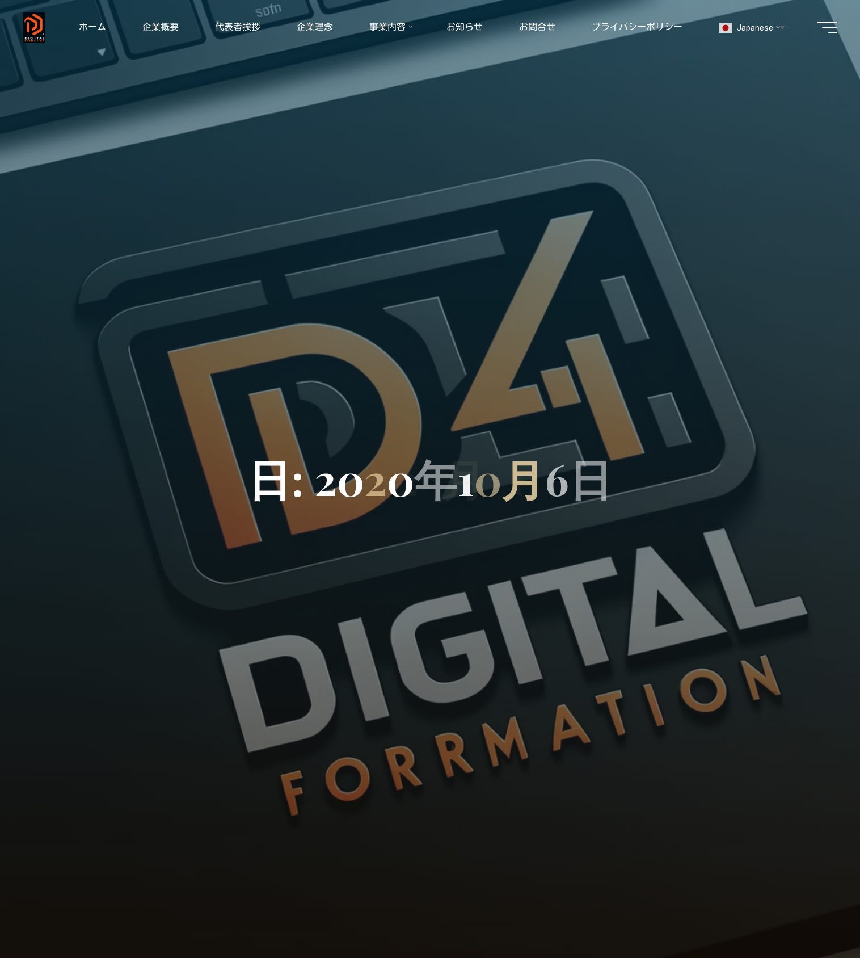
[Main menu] (827, 27)
